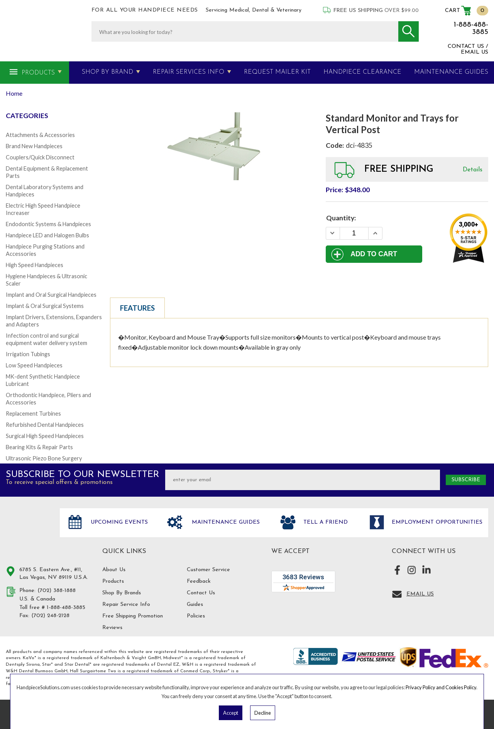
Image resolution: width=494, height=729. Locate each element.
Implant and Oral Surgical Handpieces (51, 294)
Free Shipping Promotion (132, 616)
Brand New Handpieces (34, 146)
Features (137, 308)
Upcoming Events (118, 522)
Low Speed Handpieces (34, 365)
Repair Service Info (126, 604)
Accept (230, 713)
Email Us (420, 594)
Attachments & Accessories (40, 135)
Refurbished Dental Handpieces (45, 424)
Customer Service (208, 570)
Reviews (112, 628)
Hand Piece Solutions (28, 530)
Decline (262, 713)
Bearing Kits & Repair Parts (39, 447)
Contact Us (201, 593)
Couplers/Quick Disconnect (40, 157)
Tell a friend (324, 522)
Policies (196, 616)
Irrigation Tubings (28, 354)
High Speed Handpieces (34, 265)
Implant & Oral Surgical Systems (45, 306)
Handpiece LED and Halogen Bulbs (47, 235)
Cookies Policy (460, 687)
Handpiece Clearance (362, 72)
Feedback (199, 581)
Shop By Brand (107, 72)
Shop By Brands (121, 593)
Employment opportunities (436, 522)
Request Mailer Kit (277, 72)
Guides (195, 604)
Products (38, 73)
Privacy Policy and (425, 687)
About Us (113, 570)
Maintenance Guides (225, 522)
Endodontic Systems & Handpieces (48, 224)
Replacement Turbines (33, 413)
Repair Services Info (188, 72)
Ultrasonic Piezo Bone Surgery (44, 458)
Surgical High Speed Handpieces (45, 436)
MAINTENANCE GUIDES (451, 72)
